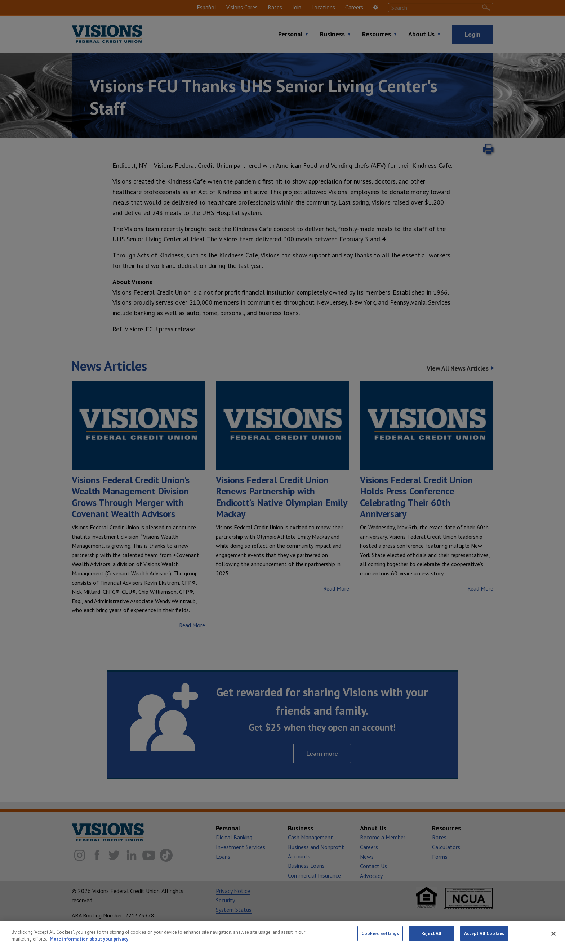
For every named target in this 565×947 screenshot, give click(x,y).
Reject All (431, 939)
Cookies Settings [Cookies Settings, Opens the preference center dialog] (380, 939)
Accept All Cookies (484, 939)
